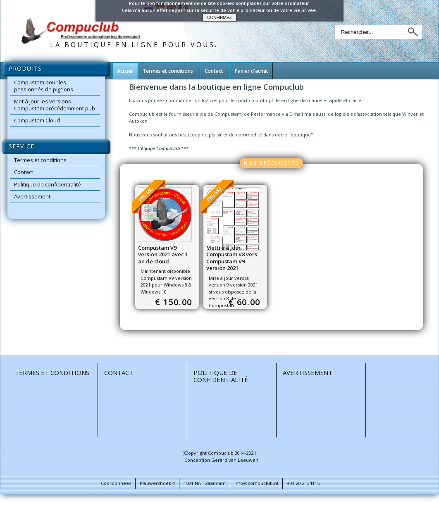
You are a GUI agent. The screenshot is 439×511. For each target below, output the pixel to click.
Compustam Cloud (37, 120)
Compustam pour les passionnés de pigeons (43, 86)
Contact (23, 172)
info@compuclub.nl (256, 483)
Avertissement (32, 196)
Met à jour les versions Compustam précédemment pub (54, 105)
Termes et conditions (40, 160)
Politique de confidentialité (47, 184)
